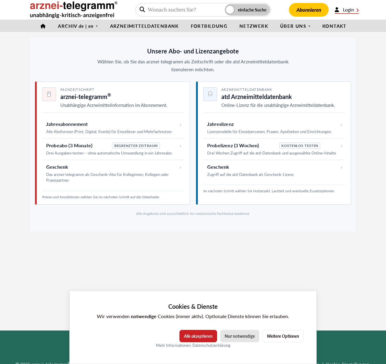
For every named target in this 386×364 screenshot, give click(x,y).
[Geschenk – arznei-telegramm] (113, 173)
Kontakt (334, 26)
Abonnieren (308, 10)
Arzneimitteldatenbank (144, 26)
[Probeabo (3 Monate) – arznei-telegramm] (113, 149)
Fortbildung (209, 26)
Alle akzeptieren (198, 336)
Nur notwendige (240, 336)
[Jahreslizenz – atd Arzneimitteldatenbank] (274, 127)
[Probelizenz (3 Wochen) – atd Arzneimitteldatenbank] (274, 149)
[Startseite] (43, 26)
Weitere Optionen (283, 336)
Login (347, 9)
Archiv (75, 26)
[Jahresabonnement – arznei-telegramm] (113, 127)
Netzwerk (253, 26)
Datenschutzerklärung (211, 345)
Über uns (293, 26)
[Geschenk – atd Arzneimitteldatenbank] (274, 170)
